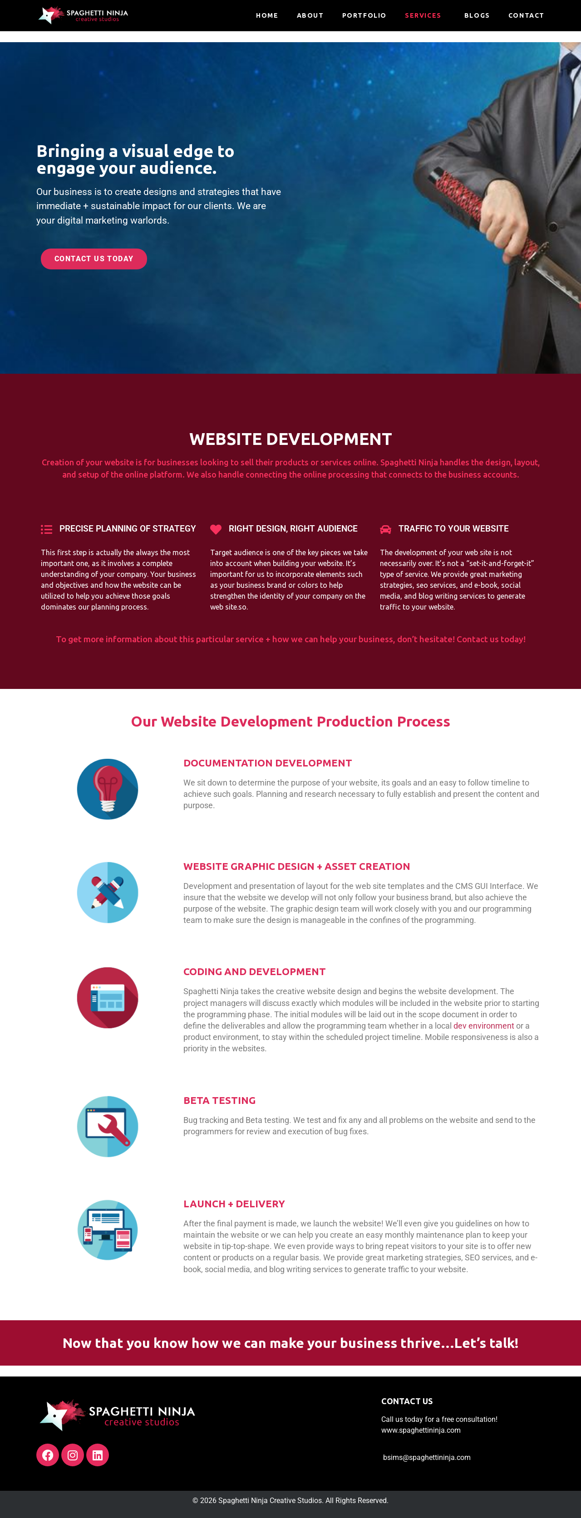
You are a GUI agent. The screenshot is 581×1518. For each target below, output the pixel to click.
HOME (267, 15)
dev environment (483, 1025)
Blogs (477, 15)
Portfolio (364, 15)
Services (423, 15)
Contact (526, 15)
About (310, 15)
